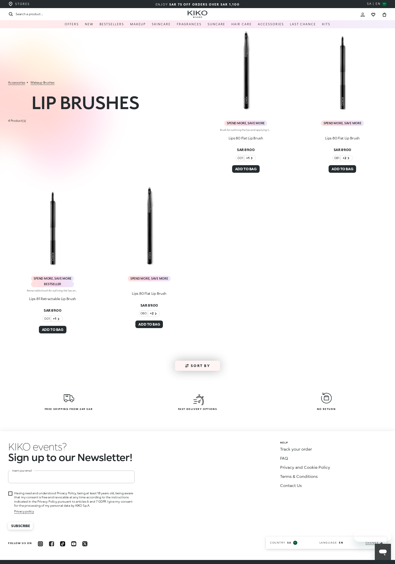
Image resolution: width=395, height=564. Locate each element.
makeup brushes (43, 82)
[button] (37, 446)
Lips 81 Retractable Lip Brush (52, 299)
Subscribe (20, 526)
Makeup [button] (138, 24)
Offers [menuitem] (72, 24)
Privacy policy (24, 511)
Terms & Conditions (299, 476)
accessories (16, 82)
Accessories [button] (271, 24)
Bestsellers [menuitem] (112, 24)
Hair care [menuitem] (241, 24)
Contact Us (291, 485)
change (374, 543)
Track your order (296, 449)
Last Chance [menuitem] (303, 24)
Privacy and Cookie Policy (305, 467)
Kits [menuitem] (326, 24)
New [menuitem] (89, 24)
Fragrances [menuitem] (189, 24)
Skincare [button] (161, 24)
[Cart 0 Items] (384, 14)
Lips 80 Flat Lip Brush (246, 138)
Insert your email (22, 470)
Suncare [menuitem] (216, 24)
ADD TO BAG (246, 169)
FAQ (284, 458)
